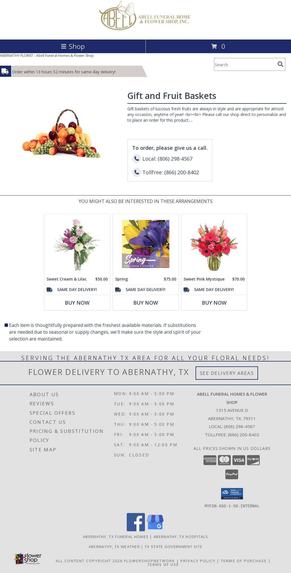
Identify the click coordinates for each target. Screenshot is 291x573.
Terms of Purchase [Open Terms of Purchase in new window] (244, 560)
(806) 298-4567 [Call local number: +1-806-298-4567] (239, 426)
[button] (232, 493)
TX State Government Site (173, 546)
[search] (280, 64)
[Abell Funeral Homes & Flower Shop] (145, 31)
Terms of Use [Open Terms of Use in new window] (163, 564)
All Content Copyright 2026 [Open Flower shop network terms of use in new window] (89, 560)
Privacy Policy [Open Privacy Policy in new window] (197, 560)
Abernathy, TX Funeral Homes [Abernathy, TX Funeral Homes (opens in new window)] (116, 536)
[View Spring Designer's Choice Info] (145, 244)
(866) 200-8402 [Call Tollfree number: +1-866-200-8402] (243, 434)
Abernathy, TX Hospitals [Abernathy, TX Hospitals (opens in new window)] (180, 536)
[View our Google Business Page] (155, 529)
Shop (73, 46)
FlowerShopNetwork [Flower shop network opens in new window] (149, 560)
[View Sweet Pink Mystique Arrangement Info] (214, 244)
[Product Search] (244, 64)
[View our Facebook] (136, 529)
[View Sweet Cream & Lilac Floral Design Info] (77, 244)
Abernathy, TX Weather (114, 546)
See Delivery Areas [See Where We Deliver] (227, 373)
